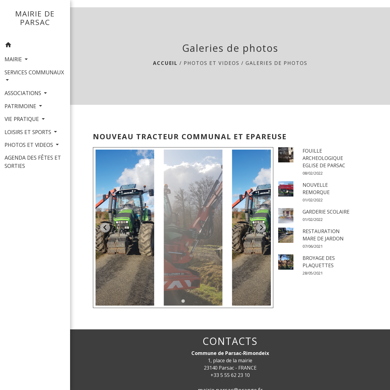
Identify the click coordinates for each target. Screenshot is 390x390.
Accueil (165, 63)
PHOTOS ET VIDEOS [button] (30, 144)
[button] (35, 46)
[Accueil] (35, 19)
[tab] (183, 301)
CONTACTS (230, 341)
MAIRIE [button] (14, 59)
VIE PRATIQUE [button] (23, 118)
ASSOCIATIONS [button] (24, 93)
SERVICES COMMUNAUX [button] (34, 72)
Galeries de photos (276, 63)
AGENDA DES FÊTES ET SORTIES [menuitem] (33, 161)
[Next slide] (261, 227)
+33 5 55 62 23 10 (230, 375)
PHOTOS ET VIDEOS (211, 63)
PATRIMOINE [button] (21, 106)
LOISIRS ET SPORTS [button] (29, 132)
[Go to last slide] (105, 227)
